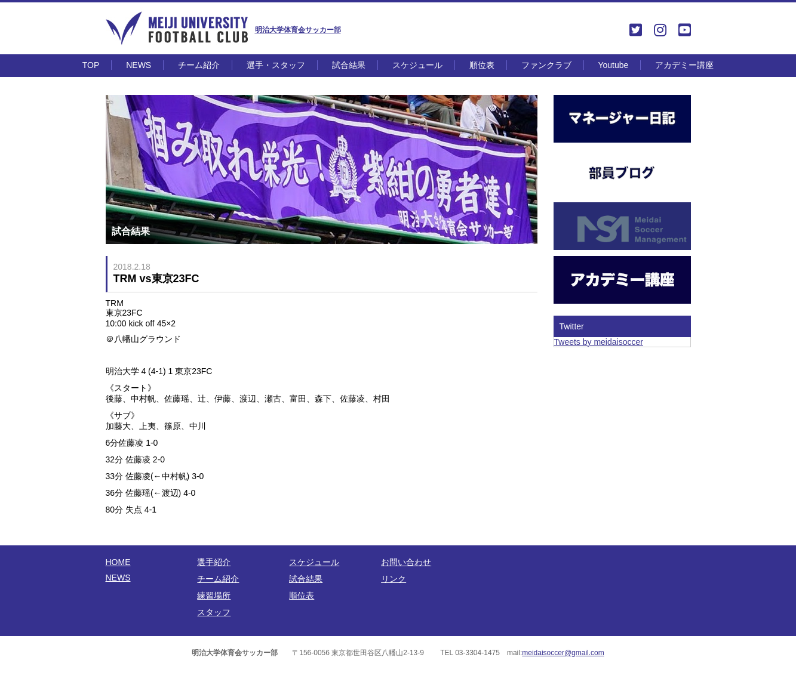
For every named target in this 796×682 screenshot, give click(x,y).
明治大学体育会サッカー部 (298, 30)
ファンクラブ (546, 65)
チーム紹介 (199, 65)
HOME (118, 562)
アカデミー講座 (684, 65)
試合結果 (348, 65)
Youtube (613, 65)
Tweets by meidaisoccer (598, 342)
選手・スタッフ (276, 65)
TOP (91, 65)
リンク (393, 579)
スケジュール (417, 65)
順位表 (481, 65)
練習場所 (213, 595)
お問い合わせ (406, 562)
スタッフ (213, 612)
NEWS (138, 65)
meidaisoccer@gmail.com (563, 653)
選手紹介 (213, 562)
